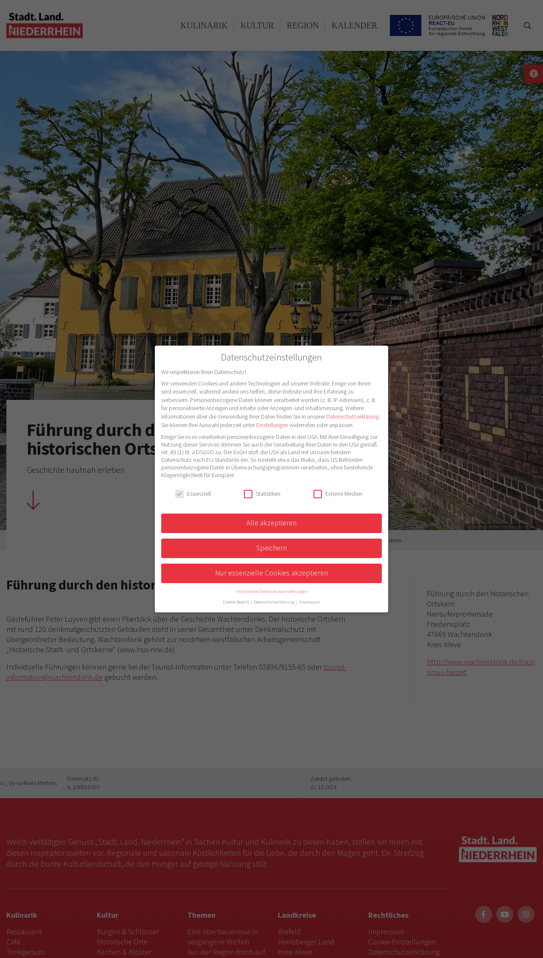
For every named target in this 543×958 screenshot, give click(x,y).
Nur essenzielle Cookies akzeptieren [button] (271, 573)
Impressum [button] (309, 602)
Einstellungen (272, 425)
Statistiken (262, 493)
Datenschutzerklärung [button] (274, 602)
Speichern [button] (271, 548)
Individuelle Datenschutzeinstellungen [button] (272, 591)
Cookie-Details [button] (236, 602)
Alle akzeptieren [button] (271, 523)
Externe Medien (337, 493)
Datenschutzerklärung (352, 416)
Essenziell (193, 493)
